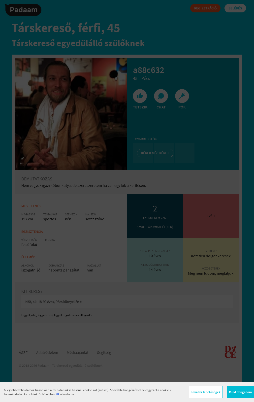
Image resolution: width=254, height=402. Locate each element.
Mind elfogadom (240, 392)
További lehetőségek (206, 392)
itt (57, 394)
